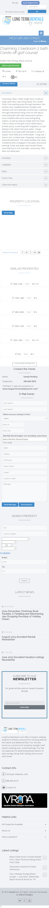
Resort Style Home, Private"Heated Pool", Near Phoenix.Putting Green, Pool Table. (25, 859)
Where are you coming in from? (16, 414)
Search (24, 581)
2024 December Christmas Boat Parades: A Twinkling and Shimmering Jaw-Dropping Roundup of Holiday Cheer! (22, 615)
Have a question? (9, 837)
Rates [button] (4, 171)
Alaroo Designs (26, 894)
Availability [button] (6, 165)
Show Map (8, 213)
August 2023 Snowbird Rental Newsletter (18, 638)
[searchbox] (25, 439)
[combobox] (24, 439)
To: (3, 566)
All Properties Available (12, 824)
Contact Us (11, 787)
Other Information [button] (9, 185)
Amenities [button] (6, 158)
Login (15, 3)
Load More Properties (24, 363)
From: (4, 557)
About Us (6, 830)
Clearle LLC (14, 892)
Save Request (26, 504)
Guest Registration (30, 3)
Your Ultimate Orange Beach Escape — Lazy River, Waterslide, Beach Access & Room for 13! (24, 877)
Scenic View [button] (7, 178)
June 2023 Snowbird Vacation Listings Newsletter (23, 658)
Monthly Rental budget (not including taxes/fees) (25, 436)
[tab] (24, 93)
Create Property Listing (15, 12)
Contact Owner (8, 83)
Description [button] (7, 93)
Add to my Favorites (10, 65)
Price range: (7, 442)
